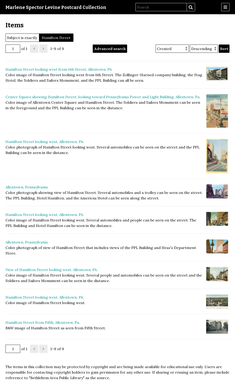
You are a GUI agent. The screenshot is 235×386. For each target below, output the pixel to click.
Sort (224, 48)
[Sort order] (204, 49)
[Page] (13, 49)
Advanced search (110, 48)
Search (191, 7)
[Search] (161, 7)
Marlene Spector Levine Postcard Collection (56, 7)
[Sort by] (172, 49)
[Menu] (225, 7)
